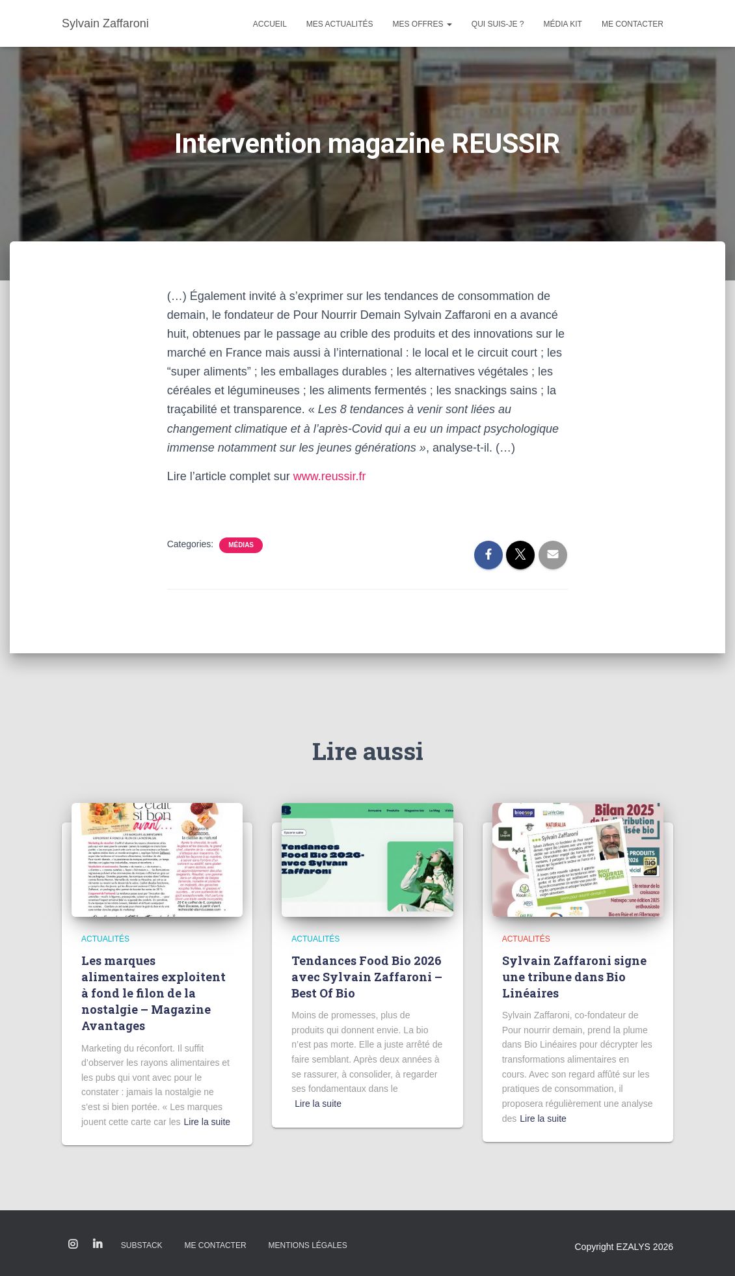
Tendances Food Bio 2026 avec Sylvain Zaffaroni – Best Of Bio (366, 977)
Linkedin (98, 1245)
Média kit (563, 24)
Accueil (270, 24)
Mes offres (422, 24)
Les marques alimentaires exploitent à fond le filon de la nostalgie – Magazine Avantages (153, 993)
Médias (241, 545)
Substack (142, 1245)
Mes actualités (339, 24)
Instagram (73, 1245)
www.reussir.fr (329, 476)
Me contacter (632, 24)
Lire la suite (207, 1122)
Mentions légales (307, 1245)
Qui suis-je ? (498, 24)
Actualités (105, 938)
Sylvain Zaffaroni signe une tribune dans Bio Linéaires (574, 977)
